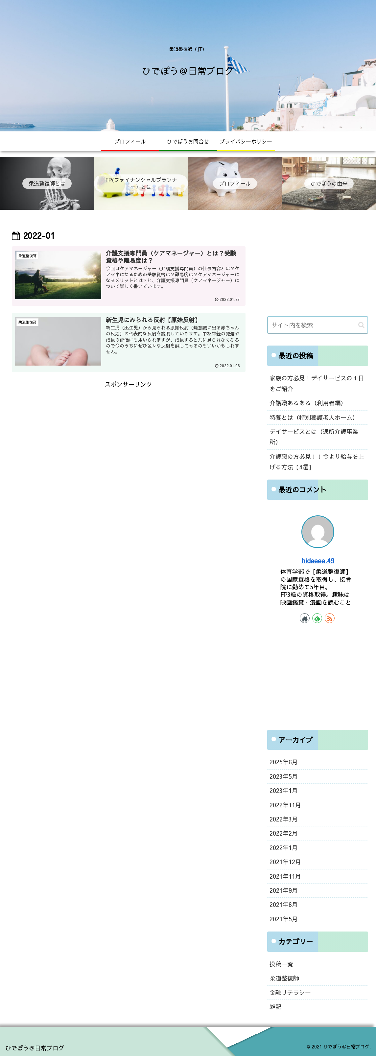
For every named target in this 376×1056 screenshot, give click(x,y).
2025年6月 (284, 762)
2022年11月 (285, 805)
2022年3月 (284, 819)
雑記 (275, 1006)
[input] (317, 325)
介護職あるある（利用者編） (308, 403)
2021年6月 (284, 904)
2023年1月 (284, 790)
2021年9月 (284, 890)
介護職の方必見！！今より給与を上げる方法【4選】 (317, 461)
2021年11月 (285, 876)
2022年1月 (284, 847)
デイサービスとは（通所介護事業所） (314, 436)
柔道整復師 (284, 978)
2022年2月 (284, 833)
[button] (361, 325)
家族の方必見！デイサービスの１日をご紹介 (317, 383)
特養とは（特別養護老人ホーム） (314, 417)
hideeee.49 (317, 560)
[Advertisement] (129, 436)
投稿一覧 (281, 964)
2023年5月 (284, 776)
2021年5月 (284, 919)
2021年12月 (285, 862)
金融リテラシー (290, 992)
